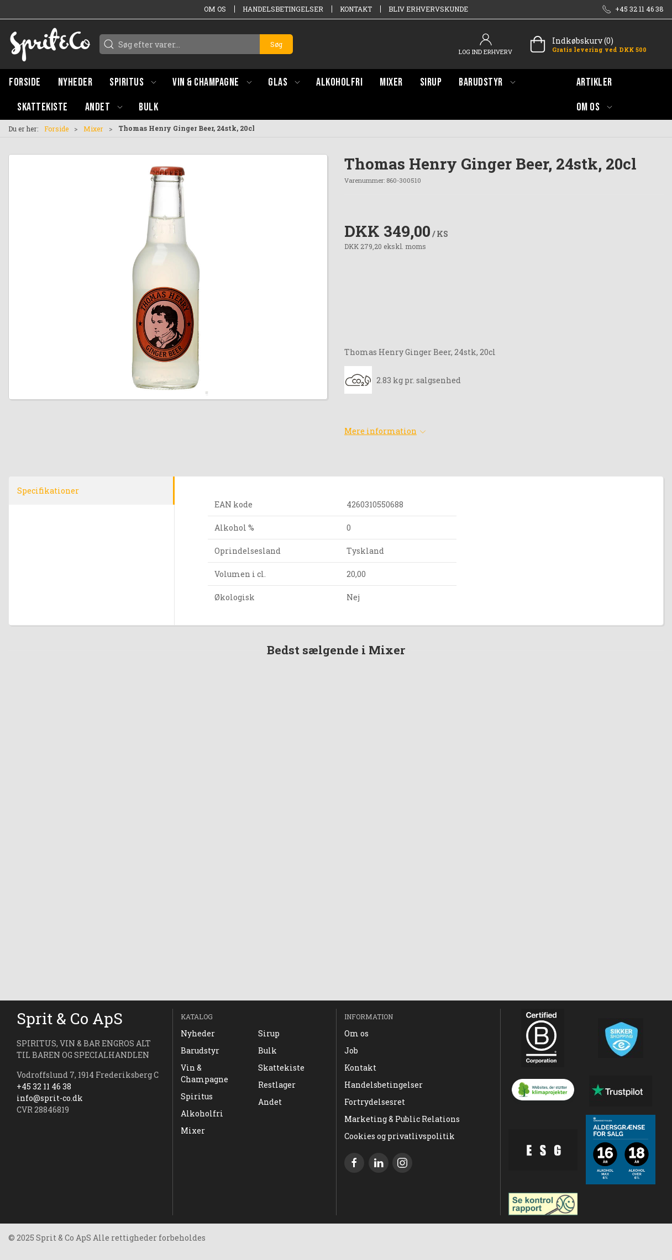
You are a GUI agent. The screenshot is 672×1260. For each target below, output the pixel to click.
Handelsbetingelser (283, 8)
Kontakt (356, 8)
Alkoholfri (202, 1113)
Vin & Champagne (204, 1073)
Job (351, 1050)
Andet (270, 1102)
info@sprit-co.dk (50, 1098)
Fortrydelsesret (374, 1102)
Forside (56, 128)
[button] (132, 82)
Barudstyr (200, 1050)
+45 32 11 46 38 (44, 1086)
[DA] (49, 44)
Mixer (93, 128)
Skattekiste (281, 1067)
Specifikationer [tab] (48, 490)
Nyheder (198, 1033)
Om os (215, 8)
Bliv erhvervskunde (428, 8)
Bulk (267, 1050)
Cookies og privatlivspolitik (399, 1136)
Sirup (269, 1033)
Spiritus (197, 1096)
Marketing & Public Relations (402, 1119)
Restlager (277, 1084)
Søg (276, 44)
